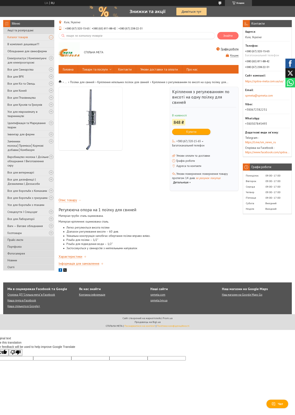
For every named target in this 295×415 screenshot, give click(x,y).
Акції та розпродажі (20, 30)
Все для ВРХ (15, 76)
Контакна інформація (92, 294)
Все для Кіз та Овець (21, 83)
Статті (10, 267)
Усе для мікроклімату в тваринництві (22, 114)
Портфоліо (14, 247)
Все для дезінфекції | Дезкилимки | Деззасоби (23, 182)
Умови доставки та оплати (159, 69)
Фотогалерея (16, 253)
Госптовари (14, 233)
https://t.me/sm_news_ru (260, 142)
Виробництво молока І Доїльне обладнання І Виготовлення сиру (28, 161)
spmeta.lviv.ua (158, 300)
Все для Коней (17, 91)
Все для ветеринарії (20, 172)
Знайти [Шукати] (228, 35)
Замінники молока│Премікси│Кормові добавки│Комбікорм (25, 145)
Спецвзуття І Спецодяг (22, 212)
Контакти (125, 69)
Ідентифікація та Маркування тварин (26, 125)
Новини (12, 260)
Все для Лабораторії (21, 219)
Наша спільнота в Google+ (23, 306)
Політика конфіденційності (173, 325)
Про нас (192, 69)
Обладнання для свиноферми (27, 51)
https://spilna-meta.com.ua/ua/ (264, 81)
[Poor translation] (15, 352)
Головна (68, 69)
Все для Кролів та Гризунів (24, 105)
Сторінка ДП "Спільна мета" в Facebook (31, 294)
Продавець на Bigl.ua (148, 322)
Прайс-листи (15, 240)
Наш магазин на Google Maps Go (242, 294)
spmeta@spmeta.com (259, 95)
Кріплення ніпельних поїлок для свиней (123, 82)
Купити (191, 132)
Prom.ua (168, 318)
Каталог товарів (17, 37)
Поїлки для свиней (82, 82)
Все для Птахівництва (21, 98)
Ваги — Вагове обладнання (25, 226)
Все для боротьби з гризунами (27, 198)
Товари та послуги (95, 69)
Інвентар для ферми (21, 134)
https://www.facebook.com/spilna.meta (267, 152)
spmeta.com (157, 294)
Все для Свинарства (20, 69)
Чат (277, 404)
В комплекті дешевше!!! (23, 44)
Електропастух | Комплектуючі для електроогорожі (26, 60)
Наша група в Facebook (21, 300)
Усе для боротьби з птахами (25, 205)
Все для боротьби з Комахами (27, 191)
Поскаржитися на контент (139, 325)
